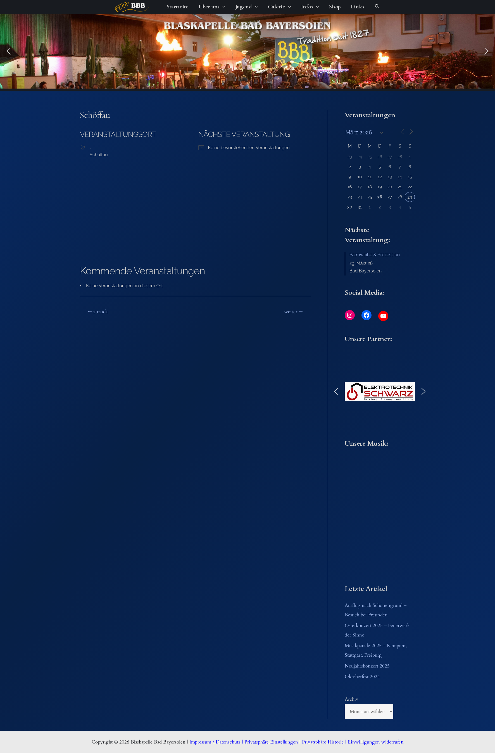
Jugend (246, 7)
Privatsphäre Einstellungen (271, 742)
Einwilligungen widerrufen (376, 742)
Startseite (178, 6)
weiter (293, 311)
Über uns (212, 7)
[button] (8, 51)
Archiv (351, 699)
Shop (335, 6)
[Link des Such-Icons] (377, 7)
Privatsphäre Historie (323, 742)
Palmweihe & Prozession (374, 254)
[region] (247, 51)
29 (410, 197)
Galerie (279, 7)
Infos (310, 7)
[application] (222, 7)
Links (357, 6)
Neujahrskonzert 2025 (367, 666)
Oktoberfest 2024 (362, 676)
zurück (98, 311)
